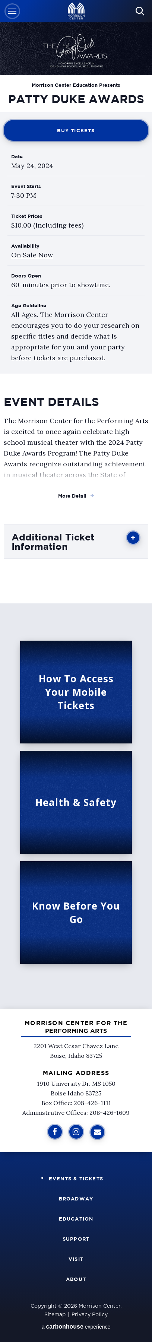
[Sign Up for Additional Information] (97, 1132)
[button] (12, 11)
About (76, 1279)
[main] (76, 504)
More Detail (72, 496)
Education (76, 1219)
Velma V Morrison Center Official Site (76, 11)
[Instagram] (76, 1132)
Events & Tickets (76, 1178)
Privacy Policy (90, 1314)
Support (76, 1239)
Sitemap (55, 1314)
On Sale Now (32, 255)
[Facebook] (55, 1132)
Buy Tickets (76, 130)
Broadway (76, 1199)
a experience (76, 1326)
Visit (76, 1259)
